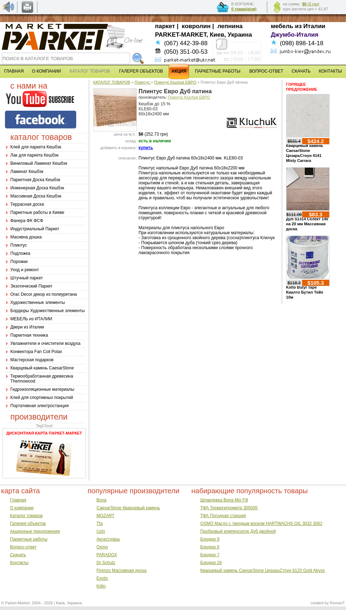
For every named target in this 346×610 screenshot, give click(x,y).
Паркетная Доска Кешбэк (35, 179)
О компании (21, 507)
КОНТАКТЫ (330, 71)
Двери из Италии (27, 327)
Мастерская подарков (31, 359)
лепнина (230, 26)
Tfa (100, 523)
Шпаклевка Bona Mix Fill (224, 500)
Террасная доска (27, 204)
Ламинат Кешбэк (26, 171)
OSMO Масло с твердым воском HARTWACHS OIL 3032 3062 (261, 523)
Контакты (19, 562)
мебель (282, 26)
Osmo (102, 547)
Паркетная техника (29, 335)
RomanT (337, 603)
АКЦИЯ (178, 71)
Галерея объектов (28, 523)
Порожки (19, 261)
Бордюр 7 (210, 554)
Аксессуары (108, 539)
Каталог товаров (26, 515)
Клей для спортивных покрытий (41, 397)
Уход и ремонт (24, 269)
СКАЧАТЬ (301, 71)
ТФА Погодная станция (223, 515)
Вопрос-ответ (23, 547)
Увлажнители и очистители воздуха (45, 343)
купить (146, 147)
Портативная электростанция (39, 405)
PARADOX (107, 554)
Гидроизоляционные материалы (42, 389)
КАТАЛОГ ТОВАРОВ (111, 82)
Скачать (18, 554)
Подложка (20, 253)
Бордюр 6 (210, 547)
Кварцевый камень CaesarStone (42, 368)
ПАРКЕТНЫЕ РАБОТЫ (218, 71)
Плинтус (18, 245)
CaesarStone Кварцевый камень (128, 507)
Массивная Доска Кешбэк (35, 196)
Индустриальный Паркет (34, 228)
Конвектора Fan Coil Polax (36, 351)
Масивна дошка (26, 237)
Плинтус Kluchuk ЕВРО (175, 82)
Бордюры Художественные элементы (47, 310)
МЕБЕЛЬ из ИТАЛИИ (31, 318)
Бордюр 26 (211, 562)
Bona (102, 500)
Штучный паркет (26, 277)
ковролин (196, 26)
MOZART (105, 515)
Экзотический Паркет (31, 286)
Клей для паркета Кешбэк (35, 146)
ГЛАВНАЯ (14, 71)
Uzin (101, 531)
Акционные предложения (35, 531)
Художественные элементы (37, 302)
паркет (165, 26)
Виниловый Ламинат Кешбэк (38, 163)
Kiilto (101, 586)
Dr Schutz (106, 562)
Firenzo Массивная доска (121, 570)
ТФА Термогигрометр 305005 (229, 507)
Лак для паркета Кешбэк (34, 155)
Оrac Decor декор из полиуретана (43, 294)
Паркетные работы (28, 539)
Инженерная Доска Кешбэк (37, 187)
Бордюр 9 (210, 539)
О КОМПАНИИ (46, 71)
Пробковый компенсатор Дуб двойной (238, 531)
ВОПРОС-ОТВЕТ (266, 71)
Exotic (102, 578)
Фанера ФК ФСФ (26, 220)
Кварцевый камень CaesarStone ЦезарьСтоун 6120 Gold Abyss (262, 570)
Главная (18, 500)
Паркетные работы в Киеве (37, 212)
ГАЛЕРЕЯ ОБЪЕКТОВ (141, 71)
